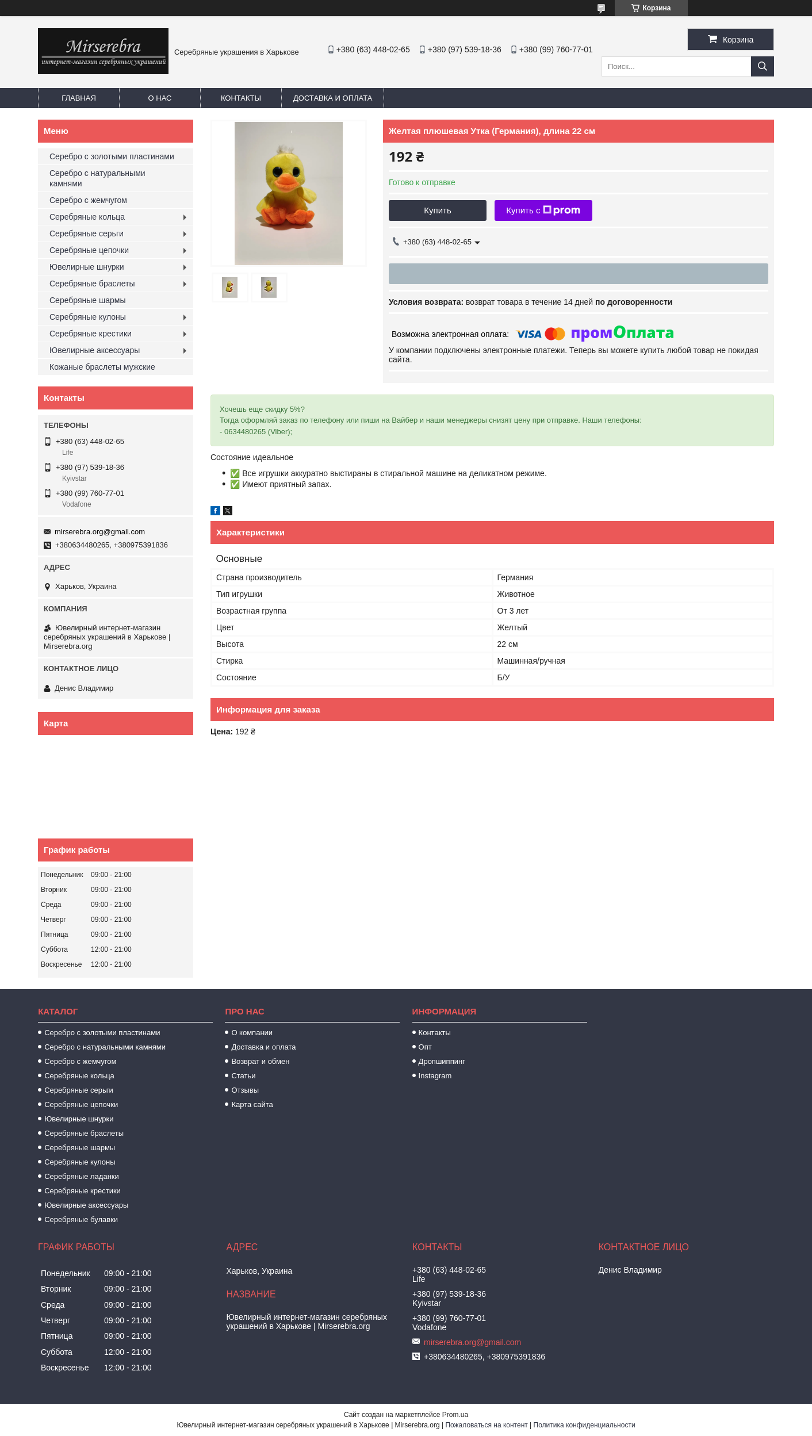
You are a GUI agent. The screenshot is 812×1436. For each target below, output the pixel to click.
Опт (425, 1047)
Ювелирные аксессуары (94, 350)
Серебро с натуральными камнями (97, 178)
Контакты (241, 98)
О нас (160, 98)
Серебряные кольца (87, 216)
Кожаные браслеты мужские (102, 367)
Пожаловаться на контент (486, 1425)
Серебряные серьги (86, 233)
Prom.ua (455, 1415)
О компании (252, 1032)
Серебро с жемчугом (88, 200)
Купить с (543, 210)
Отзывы (245, 1090)
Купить (437, 210)
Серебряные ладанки (81, 1176)
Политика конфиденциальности (584, 1425)
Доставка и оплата (332, 98)
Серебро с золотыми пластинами (111, 156)
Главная (79, 98)
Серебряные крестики (90, 333)
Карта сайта (252, 1104)
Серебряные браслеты (92, 283)
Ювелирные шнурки (86, 266)
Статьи (243, 1075)
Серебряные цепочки (89, 250)
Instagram (435, 1075)
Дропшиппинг (442, 1061)
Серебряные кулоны (87, 316)
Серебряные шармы (87, 300)
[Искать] (762, 66)
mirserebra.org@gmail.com (100, 531)
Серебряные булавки (81, 1219)
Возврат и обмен (260, 1061)
